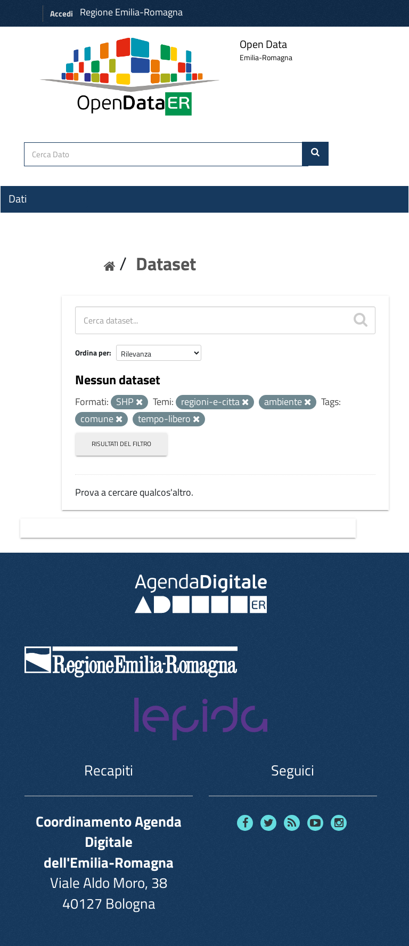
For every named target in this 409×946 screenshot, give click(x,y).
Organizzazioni (41, 218)
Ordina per (92, 352)
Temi (19, 237)
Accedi (61, 13)
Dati (18, 199)
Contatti (27, 278)
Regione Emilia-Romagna (131, 12)
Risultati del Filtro (121, 444)
